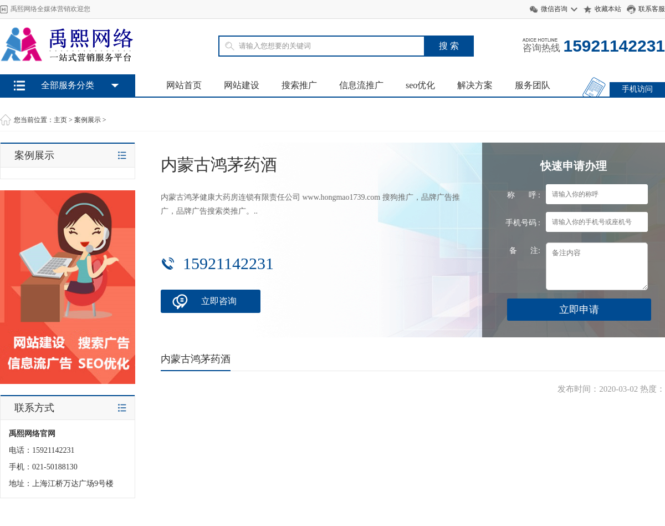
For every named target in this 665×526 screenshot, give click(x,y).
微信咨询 (554, 9)
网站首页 (184, 85)
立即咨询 (219, 301)
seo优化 (420, 85)
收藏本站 (608, 9)
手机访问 (637, 89)
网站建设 (241, 85)
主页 (60, 120)
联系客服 (651, 9)
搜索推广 (299, 85)
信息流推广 (361, 85)
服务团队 (532, 85)
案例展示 (87, 120)
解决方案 (475, 85)
